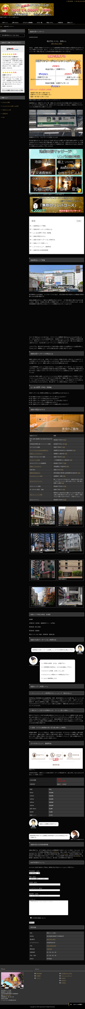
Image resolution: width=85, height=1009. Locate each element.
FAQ (3, 117)
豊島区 (56, 852)
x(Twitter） (63, 982)
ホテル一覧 (39, 22)
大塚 (66, 854)
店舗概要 (38, 975)
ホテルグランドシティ (36, 481)
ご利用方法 (60, 22)
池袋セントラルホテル (36, 453)
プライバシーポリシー (66, 975)
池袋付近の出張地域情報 (40, 250)
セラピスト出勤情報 (27, 22)
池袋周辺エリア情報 (39, 226)
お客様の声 (5, 113)
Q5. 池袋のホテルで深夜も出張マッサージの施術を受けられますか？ (49, 404)
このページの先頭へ (77, 1004)
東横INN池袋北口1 (35, 473)
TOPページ (5, 22)
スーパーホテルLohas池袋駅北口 (39, 450)
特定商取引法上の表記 (66, 973)
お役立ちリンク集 (6, 109)
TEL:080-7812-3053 (80, 1)
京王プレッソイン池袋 (36, 494)
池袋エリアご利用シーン (40, 243)
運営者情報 (39, 973)
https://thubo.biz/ (51, 946)
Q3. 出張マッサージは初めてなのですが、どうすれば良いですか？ (49, 400)
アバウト (38, 978)
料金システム (50, 22)
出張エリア (70, 22)
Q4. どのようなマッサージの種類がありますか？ (44, 402)
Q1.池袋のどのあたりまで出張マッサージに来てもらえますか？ (48, 396)
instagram (63, 980)
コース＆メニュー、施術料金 (42, 246)
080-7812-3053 (56, 44)
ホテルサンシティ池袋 (36, 476)
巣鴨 (78, 856)
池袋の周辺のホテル (39, 236)
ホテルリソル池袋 (35, 460)
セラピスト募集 (6, 102)
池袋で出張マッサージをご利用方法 (44, 239)
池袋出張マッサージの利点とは (42, 229)
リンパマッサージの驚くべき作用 (10, 106)
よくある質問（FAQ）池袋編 (42, 233)
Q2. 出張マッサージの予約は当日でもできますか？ (44, 398)
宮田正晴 (49, 949)
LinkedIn (63, 978)
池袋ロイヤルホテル (35, 466)
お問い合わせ (15, 22)
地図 (65, 440)
